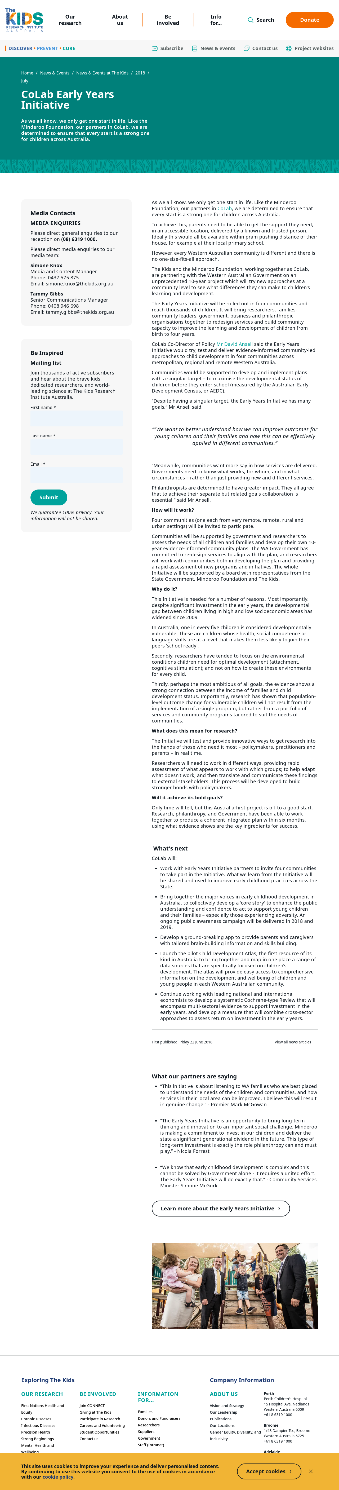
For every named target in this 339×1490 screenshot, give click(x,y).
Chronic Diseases (36, 1418)
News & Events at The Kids (102, 73)
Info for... (216, 20)
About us (120, 20)
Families (145, 1411)
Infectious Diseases (38, 1425)
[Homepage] (24, 20)
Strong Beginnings (37, 1438)
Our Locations (222, 1425)
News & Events (54, 73)
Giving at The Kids (95, 1412)
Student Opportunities (99, 1432)
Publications (220, 1418)
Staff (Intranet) (151, 1444)
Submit (48, 497)
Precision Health (35, 1432)
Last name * (42, 436)
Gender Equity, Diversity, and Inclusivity (235, 1435)
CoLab (224, 208)
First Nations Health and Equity (42, 1409)
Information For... (158, 1397)
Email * (37, 464)
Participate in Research (99, 1418)
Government (149, 1438)
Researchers (149, 1424)
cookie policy (58, 1477)
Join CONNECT (92, 1405)
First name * (43, 407)
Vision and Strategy (227, 1405)
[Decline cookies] (311, 1471)
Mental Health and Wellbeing (37, 1448)
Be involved (168, 20)
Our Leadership (223, 1412)
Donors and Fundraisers (159, 1418)
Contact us (88, 1438)
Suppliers (146, 1431)
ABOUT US (224, 1394)
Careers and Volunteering (102, 1425)
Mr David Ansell (234, 344)
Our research (70, 20)
